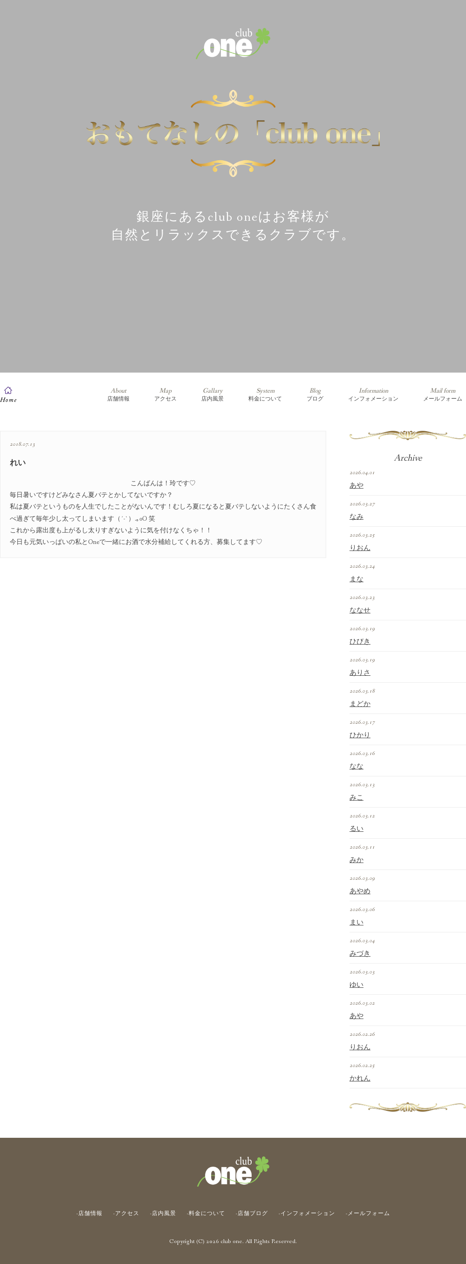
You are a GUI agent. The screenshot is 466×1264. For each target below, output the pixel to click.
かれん (360, 1078)
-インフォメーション (307, 1213)
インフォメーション (373, 395)
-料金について (206, 1213)
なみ (356, 517)
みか (356, 860)
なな (356, 766)
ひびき (360, 641)
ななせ (360, 610)
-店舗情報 (89, 1213)
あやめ (360, 891)
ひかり (360, 735)
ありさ (360, 673)
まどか (360, 704)
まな (356, 579)
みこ (356, 797)
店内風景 (212, 395)
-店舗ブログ (252, 1213)
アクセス (165, 395)
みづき (360, 953)
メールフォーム (442, 395)
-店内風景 (163, 1213)
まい (356, 922)
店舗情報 (118, 395)
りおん (360, 548)
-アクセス (126, 1213)
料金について (265, 395)
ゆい (356, 985)
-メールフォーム (368, 1213)
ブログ (315, 395)
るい (356, 829)
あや (356, 485)
